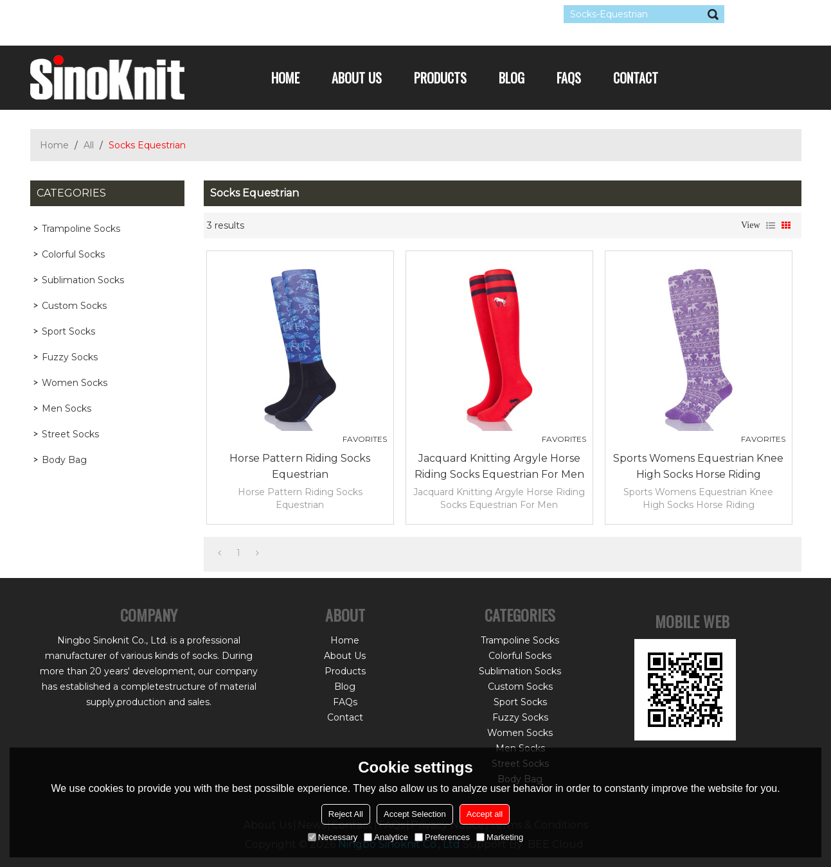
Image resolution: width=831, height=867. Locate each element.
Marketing (499, 837)
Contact (635, 77)
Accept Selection (415, 814)
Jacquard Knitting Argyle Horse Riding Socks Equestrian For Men (499, 466)
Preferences (442, 837)
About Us (357, 77)
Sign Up (148, 14)
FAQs (569, 77)
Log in (108, 14)
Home (285, 77)
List (770, 225)
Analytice (386, 837)
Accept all (485, 814)
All (89, 145)
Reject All (345, 814)
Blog (511, 77)
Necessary (332, 837)
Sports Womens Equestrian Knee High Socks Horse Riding (698, 466)
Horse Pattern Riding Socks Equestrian (299, 466)
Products (440, 77)
